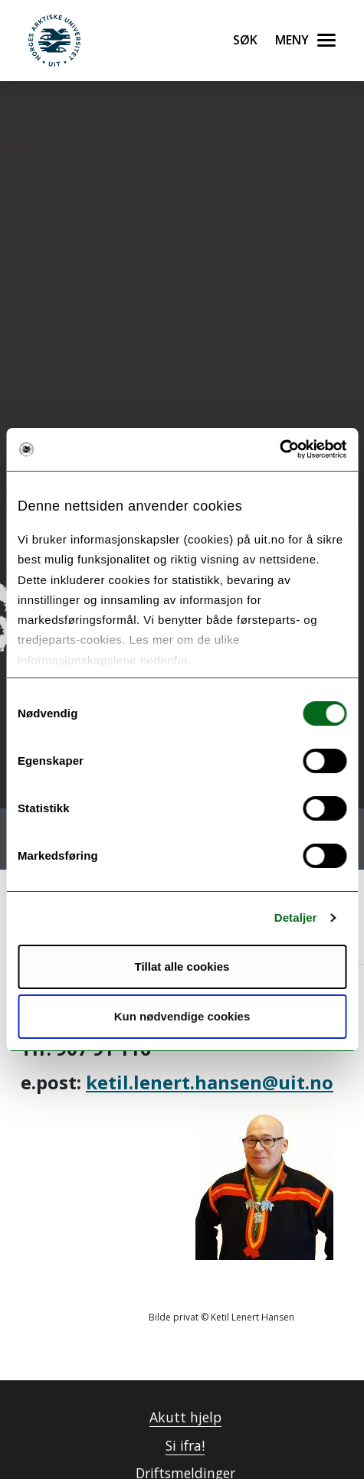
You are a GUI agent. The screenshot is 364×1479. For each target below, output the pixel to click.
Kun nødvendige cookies (182, 1016)
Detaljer (295, 917)
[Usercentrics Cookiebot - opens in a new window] (279, 449)
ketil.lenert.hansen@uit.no (209, 1082)
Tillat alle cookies (182, 966)
